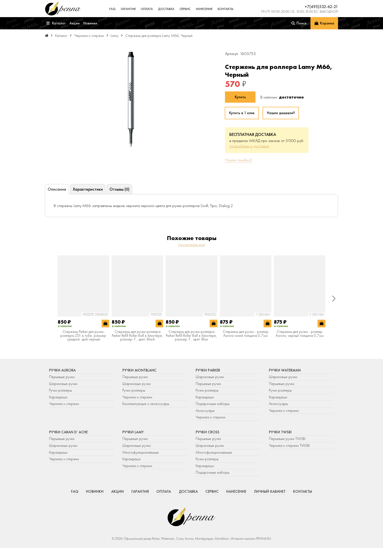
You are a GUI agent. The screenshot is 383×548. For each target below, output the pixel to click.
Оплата (147, 9)
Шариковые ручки (63, 383)
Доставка (166, 9)
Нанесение (204, 9)
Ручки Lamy (133, 432)
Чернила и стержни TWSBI (289, 445)
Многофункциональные (141, 452)
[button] (334, 299)
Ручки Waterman (285, 370)
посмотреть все (191, 244)
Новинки (95, 491)
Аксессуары (205, 410)
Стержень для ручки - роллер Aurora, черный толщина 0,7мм (300, 334)
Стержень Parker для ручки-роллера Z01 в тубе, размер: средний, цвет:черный (83, 335)
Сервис (185, 9)
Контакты (225, 9)
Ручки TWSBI (280, 432)
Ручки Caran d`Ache (68, 432)
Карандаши (58, 397)
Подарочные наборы (212, 403)
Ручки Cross (207, 432)
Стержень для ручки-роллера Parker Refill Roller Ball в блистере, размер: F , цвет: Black (137, 335)
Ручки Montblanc (139, 370)
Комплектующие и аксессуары (145, 403)
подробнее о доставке (249, 146)
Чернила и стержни (64, 403)
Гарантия (128, 9)
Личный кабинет (270, 491)
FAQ (112, 9)
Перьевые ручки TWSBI (287, 438)
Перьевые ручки (61, 376)
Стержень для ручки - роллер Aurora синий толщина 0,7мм (245, 334)
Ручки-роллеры (60, 390)
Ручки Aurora (62, 370)
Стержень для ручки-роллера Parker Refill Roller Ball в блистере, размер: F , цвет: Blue (191, 335)
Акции (117, 491)
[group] (131, 99)
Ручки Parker (208, 370)
